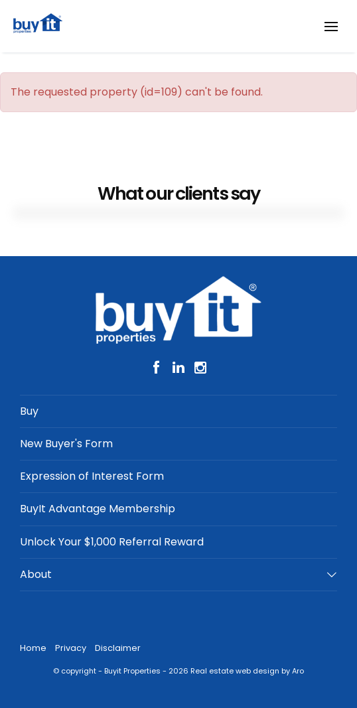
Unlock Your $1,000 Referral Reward (112, 541)
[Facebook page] (159, 368)
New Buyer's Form (66, 443)
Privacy (70, 648)
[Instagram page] (200, 368)
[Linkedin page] (181, 368)
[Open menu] (331, 26)
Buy (29, 411)
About (36, 574)
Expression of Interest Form (92, 476)
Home (33, 648)
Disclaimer (118, 648)
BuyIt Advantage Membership (97, 508)
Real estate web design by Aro (247, 671)
